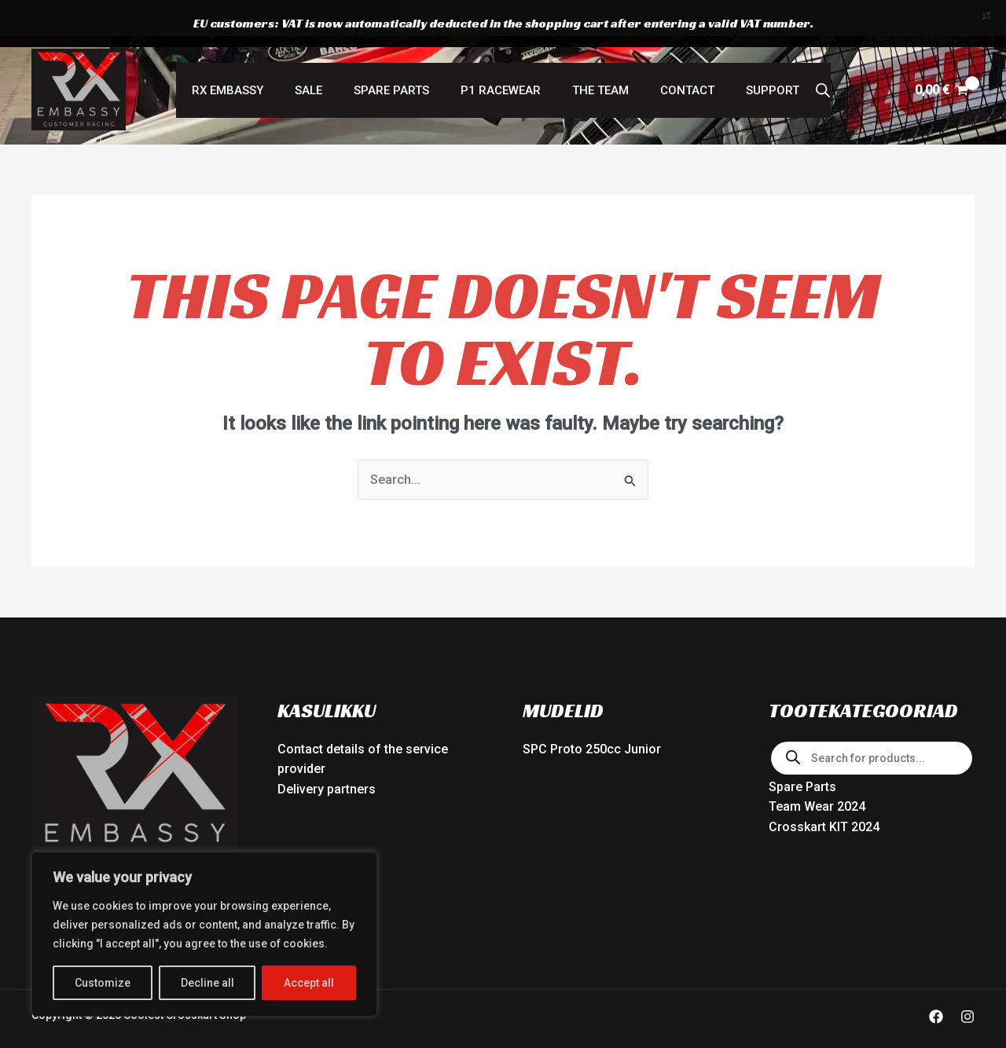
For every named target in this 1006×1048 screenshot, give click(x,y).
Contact (671, 57)
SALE (324, 57)
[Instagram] (967, 984)
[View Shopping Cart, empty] (941, 57)
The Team (592, 57)
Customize (102, 983)
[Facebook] (936, 984)
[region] (204, 934)
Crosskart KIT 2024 (824, 793)
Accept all (309, 983)
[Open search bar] (795, 57)
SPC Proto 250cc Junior (592, 716)
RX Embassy (251, 57)
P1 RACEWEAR (501, 57)
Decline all (207, 983)
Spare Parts (399, 57)
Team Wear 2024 (817, 773)
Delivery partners (326, 756)
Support (749, 57)
